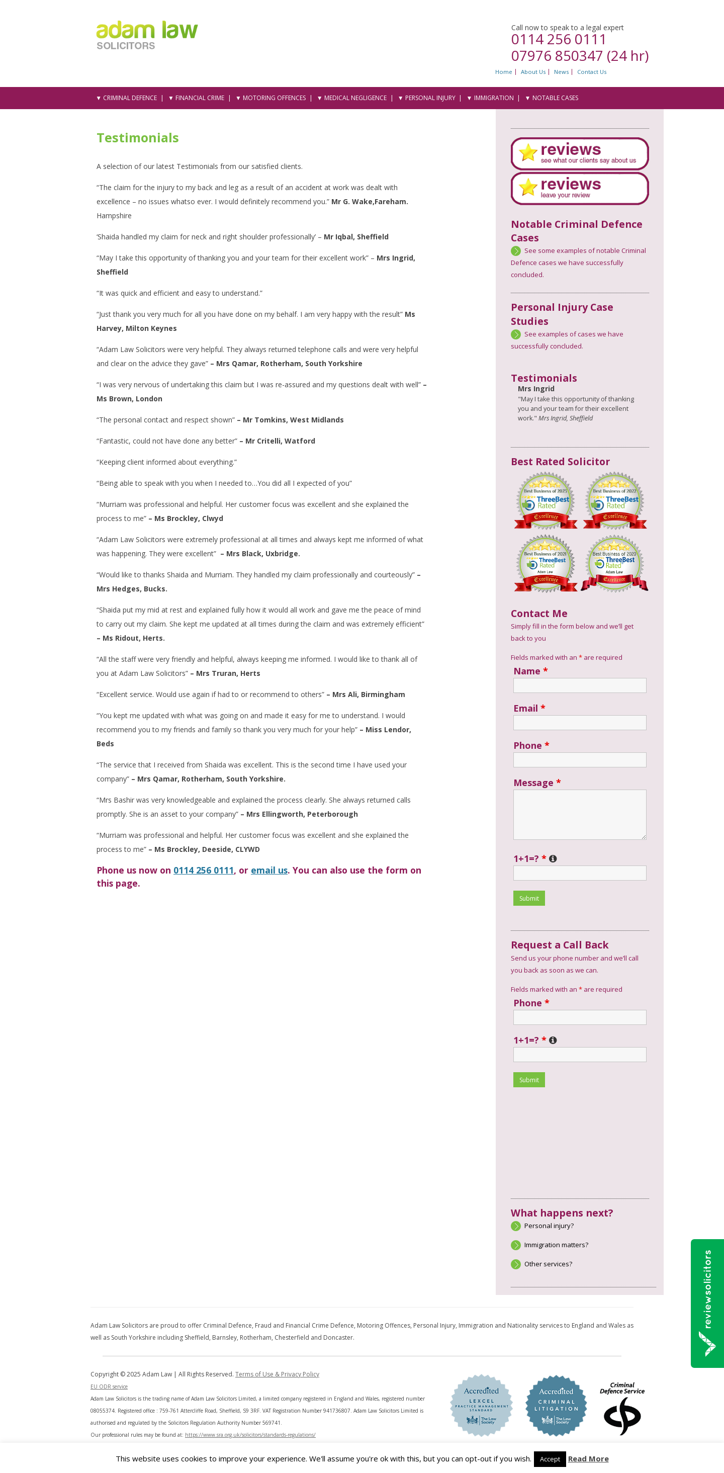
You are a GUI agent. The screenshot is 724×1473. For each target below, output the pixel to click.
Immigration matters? (556, 1244)
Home (503, 71)
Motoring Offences (274, 98)
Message (537, 782)
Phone (531, 745)
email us (269, 870)
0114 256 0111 (559, 39)
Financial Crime (199, 98)
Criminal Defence (130, 98)
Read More (588, 1458)
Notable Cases (555, 98)
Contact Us (591, 71)
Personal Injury (430, 98)
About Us (533, 71)
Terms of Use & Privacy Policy (277, 1374)
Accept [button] (550, 1458)
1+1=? (535, 858)
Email (529, 708)
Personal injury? (549, 1225)
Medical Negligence (355, 98)
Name (530, 671)
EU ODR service (109, 1386)
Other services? (548, 1263)
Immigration (494, 98)
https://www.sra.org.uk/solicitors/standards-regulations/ (250, 1434)
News (561, 71)
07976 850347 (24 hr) (580, 55)
